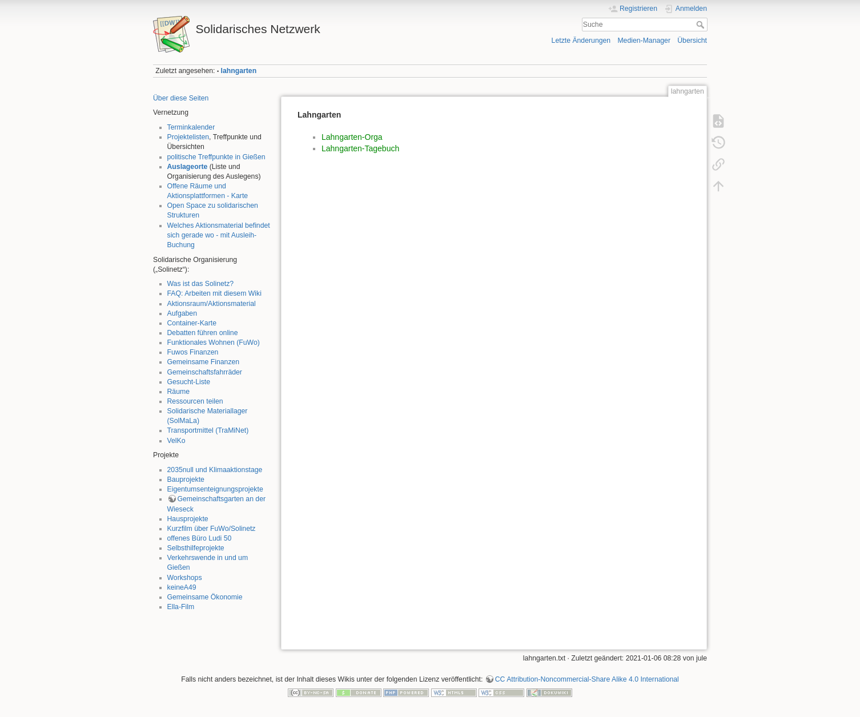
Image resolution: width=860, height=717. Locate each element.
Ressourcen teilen (195, 401)
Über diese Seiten (180, 98)
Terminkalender (191, 127)
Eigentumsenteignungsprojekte (215, 489)
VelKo (176, 441)
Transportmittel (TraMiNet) (208, 430)
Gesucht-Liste (189, 382)
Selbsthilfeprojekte (195, 548)
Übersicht (692, 41)
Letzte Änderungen (581, 41)
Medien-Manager (643, 41)
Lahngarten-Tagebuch (360, 148)
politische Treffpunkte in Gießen (216, 157)
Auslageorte (187, 167)
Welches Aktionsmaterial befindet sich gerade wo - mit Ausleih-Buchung (218, 235)
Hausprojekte (187, 519)
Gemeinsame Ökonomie (205, 597)
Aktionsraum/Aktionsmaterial (211, 304)
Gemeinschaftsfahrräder (204, 372)
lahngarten (239, 71)
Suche (701, 25)
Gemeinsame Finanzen (203, 362)
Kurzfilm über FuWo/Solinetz (211, 529)
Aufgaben (182, 313)
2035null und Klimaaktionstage (215, 470)
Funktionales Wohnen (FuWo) (213, 343)
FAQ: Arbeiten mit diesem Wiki (214, 293)
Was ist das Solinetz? (200, 284)
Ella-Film (181, 607)
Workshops (184, 578)
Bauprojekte (185, 480)
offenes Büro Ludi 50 (199, 538)
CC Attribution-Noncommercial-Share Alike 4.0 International (587, 679)
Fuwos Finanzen (193, 352)
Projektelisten (188, 137)
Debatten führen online (202, 333)
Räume (178, 392)
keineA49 (181, 587)
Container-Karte (191, 323)
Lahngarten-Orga (352, 137)
